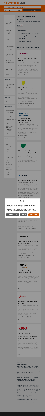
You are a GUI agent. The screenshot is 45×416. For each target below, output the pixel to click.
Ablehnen (24, 214)
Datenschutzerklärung (32, 210)
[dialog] (22, 208)
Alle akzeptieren (33, 214)
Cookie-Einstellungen (13, 214)
